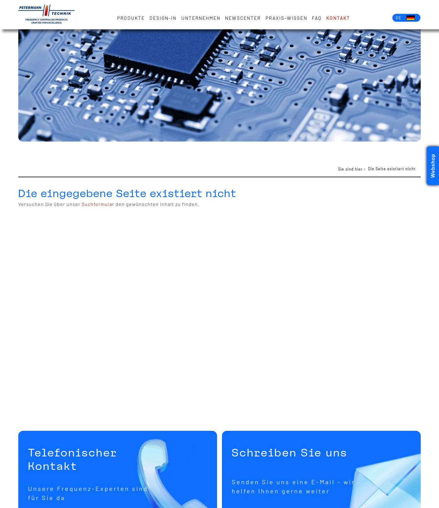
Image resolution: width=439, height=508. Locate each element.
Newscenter (243, 18)
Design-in (163, 18)
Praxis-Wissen (286, 18)
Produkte (131, 18)
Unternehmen (200, 18)
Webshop (433, 166)
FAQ (317, 18)
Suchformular (98, 204)
